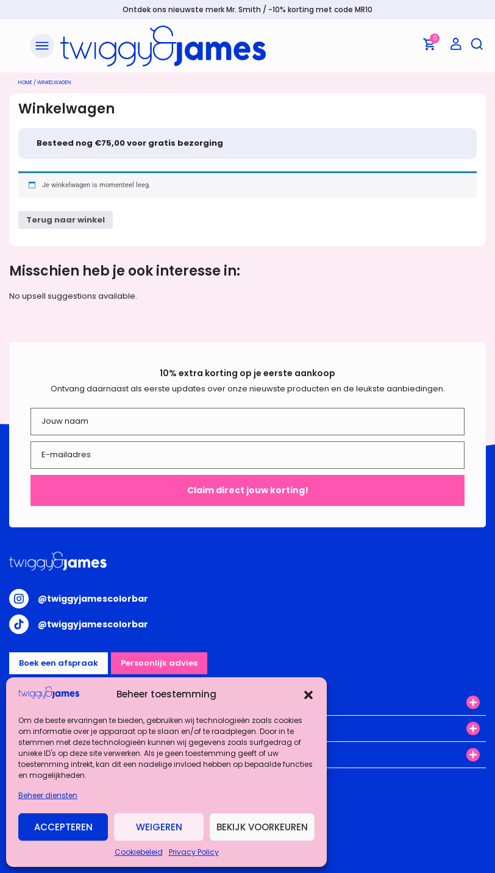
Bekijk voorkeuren (262, 827)
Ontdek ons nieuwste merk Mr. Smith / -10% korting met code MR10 (247, 9)
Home (25, 82)
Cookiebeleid (139, 852)
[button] (308, 695)
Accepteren (63, 827)
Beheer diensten (47, 795)
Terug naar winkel (65, 220)
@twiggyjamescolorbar (93, 599)
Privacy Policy (194, 852)
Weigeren (159, 827)
